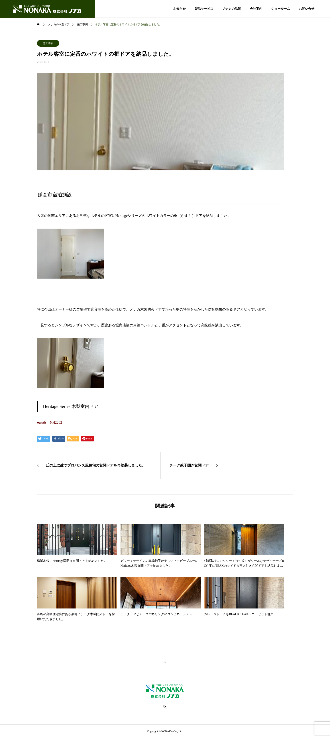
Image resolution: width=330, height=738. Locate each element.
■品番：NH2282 (49, 422)
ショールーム (280, 8)
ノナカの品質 (231, 8)
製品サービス (204, 8)
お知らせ (179, 8)
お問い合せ (306, 8)
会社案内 (256, 8)
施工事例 (48, 43)
